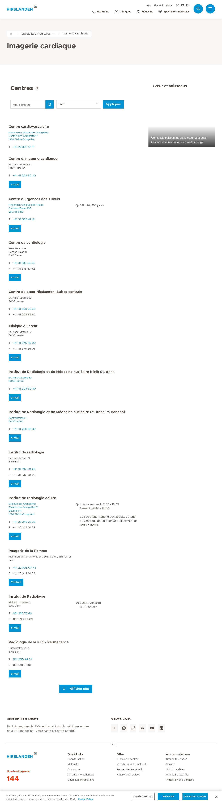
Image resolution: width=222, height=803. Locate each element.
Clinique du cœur (23, 326)
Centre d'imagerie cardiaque (33, 158)
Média (169, 5)
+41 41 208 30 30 (24, 175)
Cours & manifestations (81, 780)
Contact (158, 5)
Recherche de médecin (130, 769)
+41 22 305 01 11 (23, 147)
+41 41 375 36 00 (24, 343)
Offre (120, 754)
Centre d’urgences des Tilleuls (34, 199)
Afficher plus (75, 689)
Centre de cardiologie (27, 242)
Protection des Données (180, 780)
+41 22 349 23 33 (24, 521)
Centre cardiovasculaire (29, 126)
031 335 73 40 (22, 613)
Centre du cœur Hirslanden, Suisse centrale (45, 292)
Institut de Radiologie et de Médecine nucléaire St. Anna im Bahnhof (67, 412)
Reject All (168, 797)
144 (13, 778)
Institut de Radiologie (27, 596)
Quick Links (75, 754)
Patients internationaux (81, 775)
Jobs (148, 5)
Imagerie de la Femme (28, 551)
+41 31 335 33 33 (24, 263)
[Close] (216, 796)
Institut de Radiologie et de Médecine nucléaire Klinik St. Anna (62, 372)
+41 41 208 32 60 (24, 308)
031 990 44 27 (22, 659)
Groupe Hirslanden (176, 759)
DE (177, 5)
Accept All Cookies (195, 797)
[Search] (49, 104)
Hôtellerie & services (128, 775)
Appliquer (113, 104)
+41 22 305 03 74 (24, 567)
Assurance (74, 769)
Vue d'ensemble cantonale (132, 764)
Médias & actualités (177, 775)
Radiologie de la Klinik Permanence (39, 642)
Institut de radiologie (26, 452)
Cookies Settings (143, 797)
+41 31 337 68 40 (24, 469)
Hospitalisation (76, 759)
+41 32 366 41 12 (23, 219)
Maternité (73, 764)
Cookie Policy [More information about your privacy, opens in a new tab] (85, 799)
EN (187, 5)
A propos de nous (178, 754)
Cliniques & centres (127, 759)
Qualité (170, 764)
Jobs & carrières (175, 769)
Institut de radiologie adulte (32, 498)
